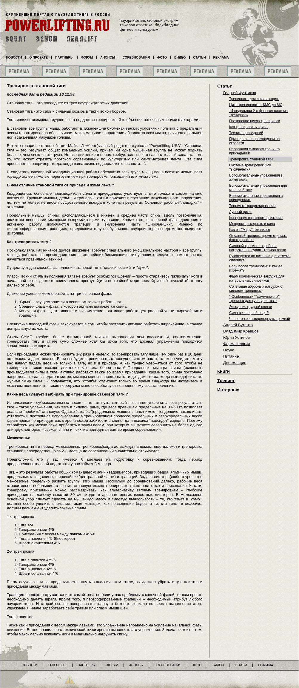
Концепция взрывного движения (256, 218)
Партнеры (64, 57)
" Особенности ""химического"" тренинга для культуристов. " (254, 299)
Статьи (224, 86)
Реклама (221, 57)
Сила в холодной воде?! (249, 313)
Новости (14, 57)
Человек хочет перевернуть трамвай (259, 319)
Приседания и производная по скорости (254, 141)
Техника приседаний (246, 133)
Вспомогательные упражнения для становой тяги (258, 187)
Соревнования (136, 57)
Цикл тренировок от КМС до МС (255, 105)
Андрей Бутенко (238, 325)
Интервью (228, 389)
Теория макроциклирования (252, 206)
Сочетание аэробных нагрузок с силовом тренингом (255, 288)
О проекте (38, 57)
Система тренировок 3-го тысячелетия (250, 167)
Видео (180, 57)
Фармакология (236, 343)
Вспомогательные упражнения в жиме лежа (256, 177)
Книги (223, 371)
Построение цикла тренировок (254, 121)
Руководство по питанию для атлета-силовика (260, 258)
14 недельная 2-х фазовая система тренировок (258, 113)
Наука (228, 350)
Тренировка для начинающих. (254, 99)
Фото (162, 57)
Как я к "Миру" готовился (249, 230)
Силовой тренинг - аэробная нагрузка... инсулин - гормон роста (257, 248)
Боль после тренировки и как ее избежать (255, 268)
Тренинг (226, 380)
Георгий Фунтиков (239, 93)
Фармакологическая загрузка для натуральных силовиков (257, 278)
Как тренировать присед (249, 127)
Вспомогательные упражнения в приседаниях (256, 198)
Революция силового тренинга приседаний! (254, 151)
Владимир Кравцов (241, 331)
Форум (87, 57)
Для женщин (234, 362)
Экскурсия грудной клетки (250, 307)
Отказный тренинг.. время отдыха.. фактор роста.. (258, 238)
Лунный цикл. (240, 212)
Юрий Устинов (236, 337)
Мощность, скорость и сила (252, 224)
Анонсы (107, 57)
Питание (231, 356)
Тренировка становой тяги (251, 159)
